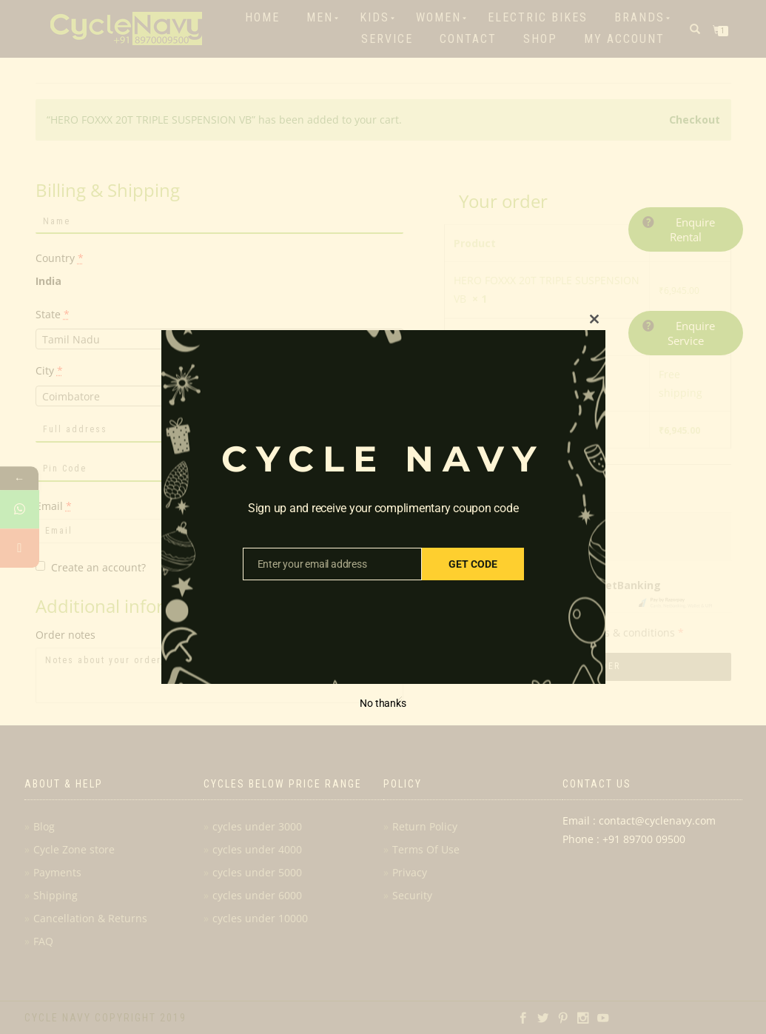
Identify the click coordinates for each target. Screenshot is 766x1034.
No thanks (383, 703)
